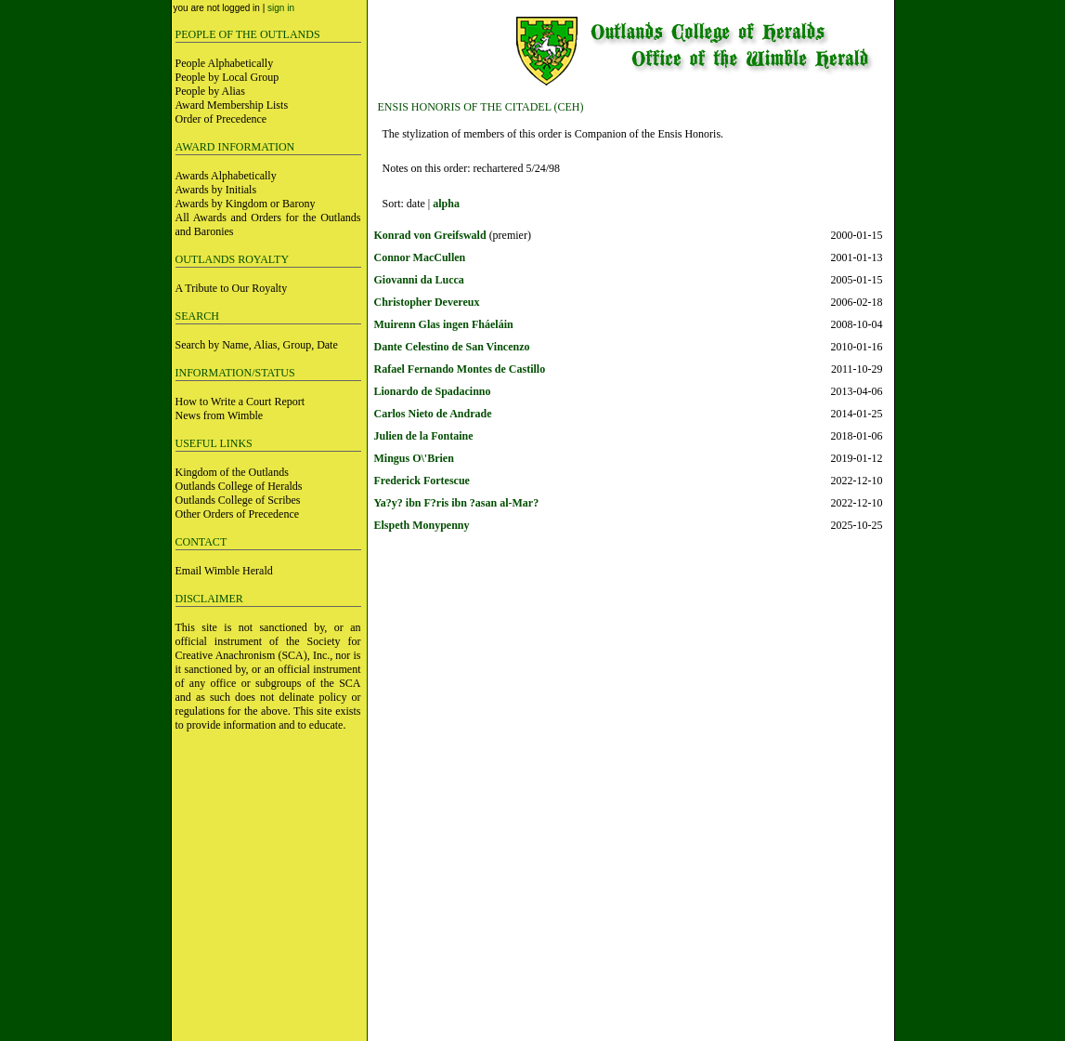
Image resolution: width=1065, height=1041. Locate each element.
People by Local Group (227, 77)
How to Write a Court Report (240, 401)
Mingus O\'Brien (414, 458)
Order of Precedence (221, 118)
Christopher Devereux (427, 302)
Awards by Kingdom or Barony (245, 203)
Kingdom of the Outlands (232, 472)
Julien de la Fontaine (424, 435)
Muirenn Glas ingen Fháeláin (443, 324)
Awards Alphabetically (226, 175)
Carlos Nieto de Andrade (433, 413)
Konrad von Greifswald (430, 235)
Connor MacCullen (420, 257)
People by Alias (210, 91)
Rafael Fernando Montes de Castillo (460, 369)
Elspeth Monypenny (422, 525)
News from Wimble (219, 415)
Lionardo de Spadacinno (432, 391)
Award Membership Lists (232, 105)
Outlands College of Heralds (239, 486)
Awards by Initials (216, 189)
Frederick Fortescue (422, 480)
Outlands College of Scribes (238, 500)
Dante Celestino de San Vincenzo (452, 346)
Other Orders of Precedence (237, 513)
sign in (280, 8)
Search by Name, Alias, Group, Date (256, 344)
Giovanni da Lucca (419, 279)
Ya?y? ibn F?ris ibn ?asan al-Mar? (456, 502)
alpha (446, 203)
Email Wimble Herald (224, 570)
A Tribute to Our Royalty (231, 288)
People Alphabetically (224, 63)
